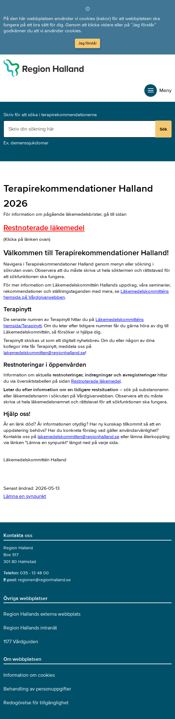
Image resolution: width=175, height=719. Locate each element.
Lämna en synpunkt (24, 496)
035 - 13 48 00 (34, 573)
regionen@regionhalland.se (44, 579)
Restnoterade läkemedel (44, 227)
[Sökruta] (80, 129)
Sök (163, 129)
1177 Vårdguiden (20, 642)
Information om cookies (29, 675)
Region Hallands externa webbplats (41, 614)
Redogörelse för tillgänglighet (36, 703)
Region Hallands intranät (30, 628)
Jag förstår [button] (87, 43)
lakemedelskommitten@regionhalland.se (44, 352)
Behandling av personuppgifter (37, 689)
